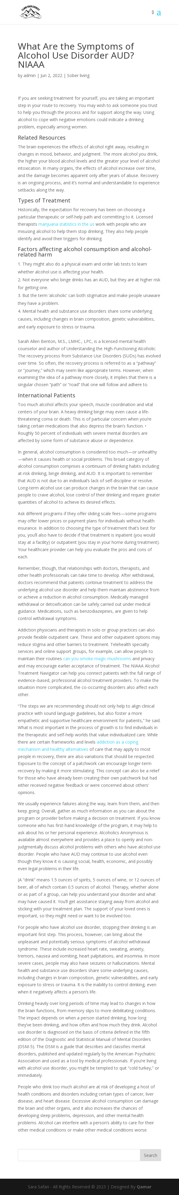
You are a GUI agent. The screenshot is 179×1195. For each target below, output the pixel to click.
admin (30, 75)
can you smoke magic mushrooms (97, 658)
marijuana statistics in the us (66, 224)
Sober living (78, 75)
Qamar (144, 1187)
